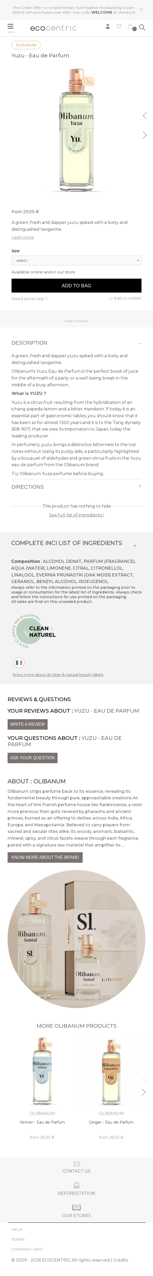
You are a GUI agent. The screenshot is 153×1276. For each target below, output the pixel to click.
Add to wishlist (127, 298)
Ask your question (32, 758)
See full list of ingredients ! (76, 515)
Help (17, 1229)
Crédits (120, 1260)
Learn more (23, 237)
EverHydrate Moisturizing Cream (105, 7)
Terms (18, 1239)
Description (29, 343)
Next (145, 134)
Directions (28, 487)
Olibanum (26, 45)
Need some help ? (29, 298)
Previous (145, 115)
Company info (27, 1249)
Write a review (27, 724)
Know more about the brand (45, 857)
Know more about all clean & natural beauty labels (58, 674)
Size (16, 250)
